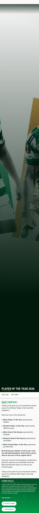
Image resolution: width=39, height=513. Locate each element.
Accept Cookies (9, 503)
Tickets (12, 2)
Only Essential (8, 509)
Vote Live (5, 395)
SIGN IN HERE (32, 2)
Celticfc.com (4, 2)
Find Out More (7, 498)
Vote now (14, 395)
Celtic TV (23, 2)
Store (17, 2)
